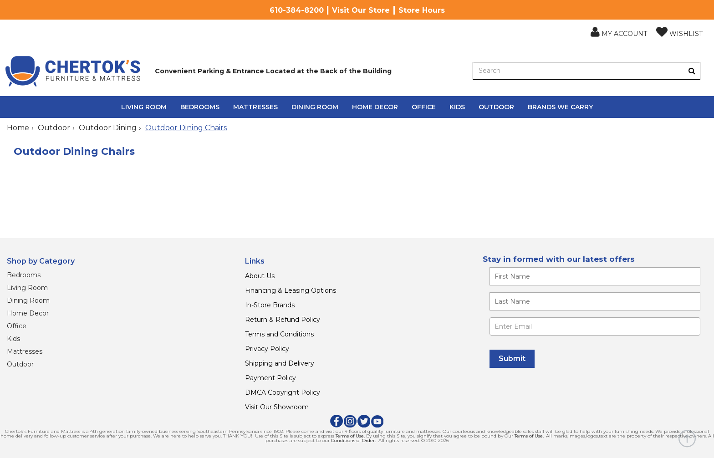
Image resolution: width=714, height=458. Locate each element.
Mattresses (255, 107)
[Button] (692, 70)
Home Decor (375, 107)
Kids (457, 107)
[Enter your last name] (595, 301)
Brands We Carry (560, 107)
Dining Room (314, 107)
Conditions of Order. (353, 440)
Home (18, 127)
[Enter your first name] (595, 276)
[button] (619, 32)
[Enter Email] (595, 326)
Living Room (144, 107)
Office (424, 107)
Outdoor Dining (108, 127)
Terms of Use (350, 436)
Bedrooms (199, 107)
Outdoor (496, 107)
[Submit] (512, 359)
